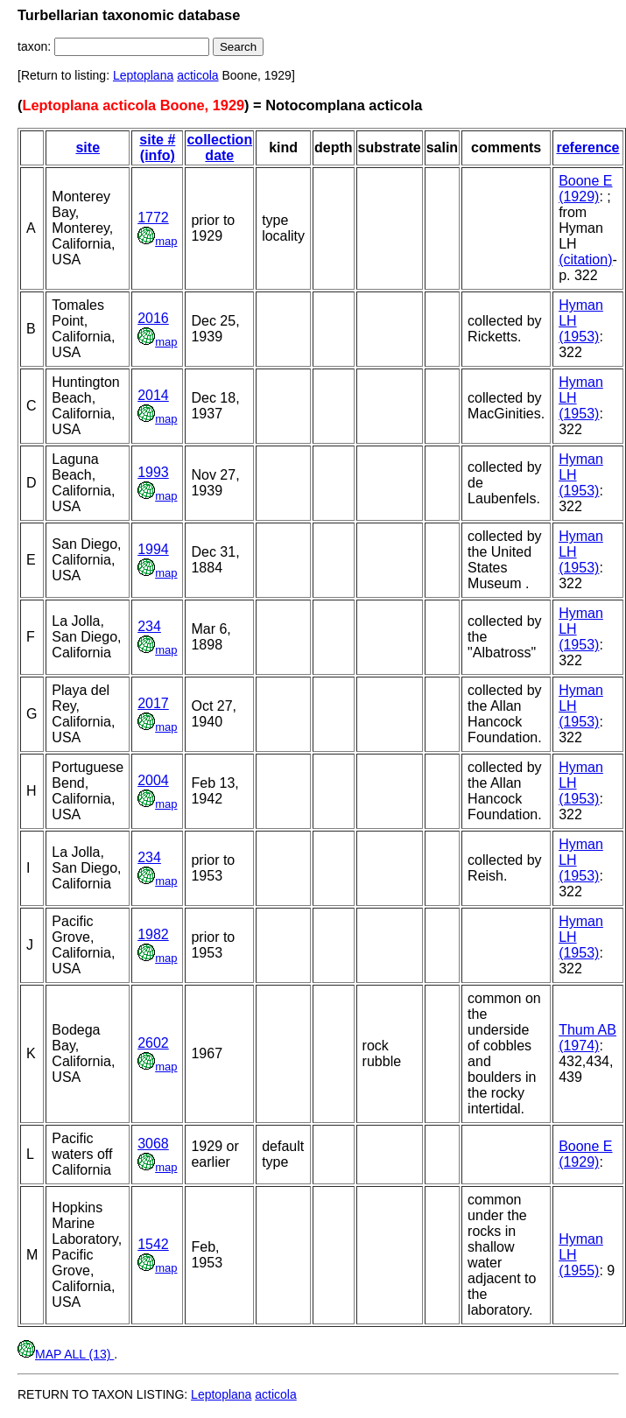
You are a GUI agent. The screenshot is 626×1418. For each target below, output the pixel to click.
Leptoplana (143, 75)
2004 (153, 780)
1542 (153, 1244)
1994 (153, 549)
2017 (153, 703)
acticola (197, 75)
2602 (153, 1042)
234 (149, 626)
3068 (153, 1143)
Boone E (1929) (585, 188)
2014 (153, 395)
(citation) (585, 259)
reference (587, 147)
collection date (219, 147)
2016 (153, 318)
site (87, 147)
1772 (153, 217)
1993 (153, 472)
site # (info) (157, 147)
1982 (153, 934)
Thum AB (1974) (587, 1037)
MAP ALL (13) (66, 1354)
